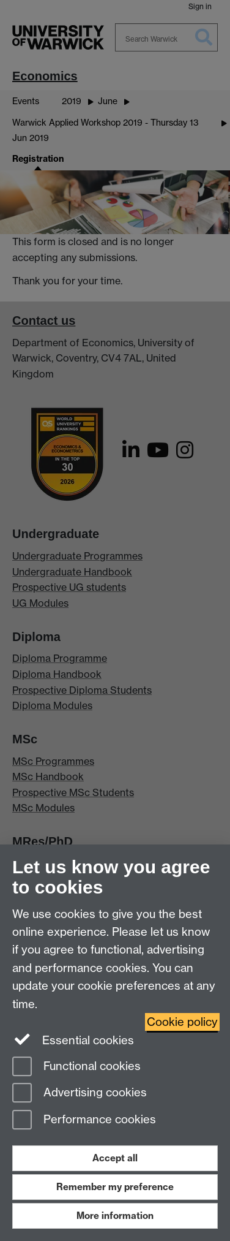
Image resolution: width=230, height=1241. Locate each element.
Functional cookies (76, 1067)
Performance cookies (84, 1120)
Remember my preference (115, 1187)
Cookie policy (182, 1022)
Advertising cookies (79, 1093)
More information (115, 1215)
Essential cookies (73, 1039)
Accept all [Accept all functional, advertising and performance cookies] (115, 1158)
